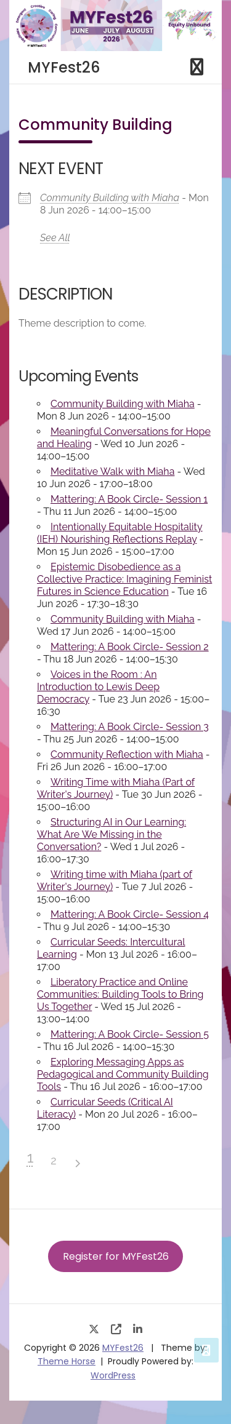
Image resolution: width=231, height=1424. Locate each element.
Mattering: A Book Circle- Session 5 (130, 1034)
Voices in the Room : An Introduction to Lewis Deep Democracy (98, 687)
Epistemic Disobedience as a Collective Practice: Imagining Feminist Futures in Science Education (124, 579)
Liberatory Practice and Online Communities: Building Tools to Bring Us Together (120, 994)
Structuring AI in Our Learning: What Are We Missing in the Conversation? (111, 834)
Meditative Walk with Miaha (112, 471)
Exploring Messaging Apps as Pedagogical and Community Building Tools (123, 1074)
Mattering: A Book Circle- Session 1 (129, 499)
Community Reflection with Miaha (127, 754)
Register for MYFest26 (116, 1256)
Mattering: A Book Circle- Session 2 (130, 647)
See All (55, 238)
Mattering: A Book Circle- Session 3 (130, 727)
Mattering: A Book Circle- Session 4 (130, 914)
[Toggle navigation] (196, 67)
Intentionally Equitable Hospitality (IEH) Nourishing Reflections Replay (120, 533)
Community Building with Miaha (109, 198)
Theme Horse (66, 1361)
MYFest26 (64, 67)
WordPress (113, 1375)
